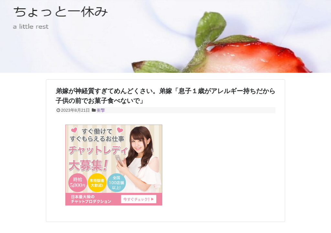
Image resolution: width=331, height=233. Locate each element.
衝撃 (101, 110)
